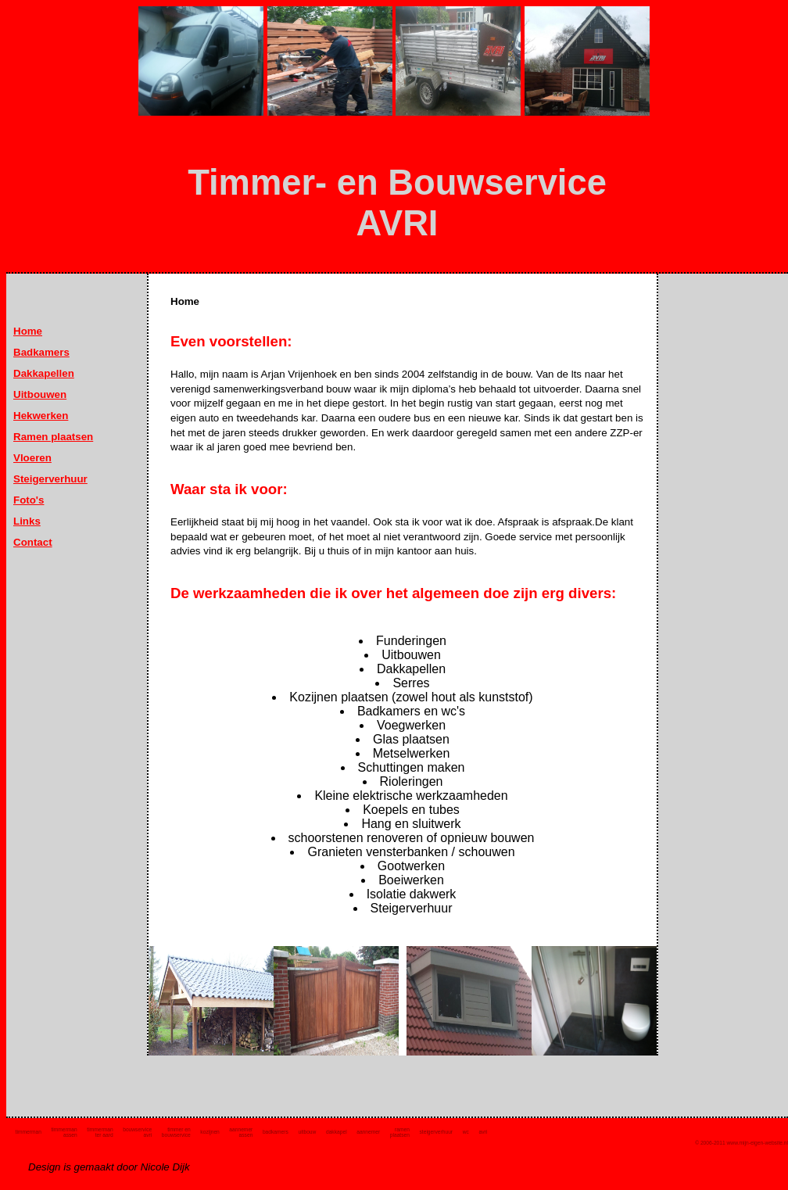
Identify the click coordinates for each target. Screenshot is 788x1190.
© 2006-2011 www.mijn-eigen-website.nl (741, 1142)
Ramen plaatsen (53, 437)
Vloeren (32, 458)
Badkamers (41, 352)
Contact (32, 542)
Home (27, 331)
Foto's (28, 500)
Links (27, 521)
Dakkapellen (43, 373)
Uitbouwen (39, 394)
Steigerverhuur (50, 479)
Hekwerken (40, 415)
